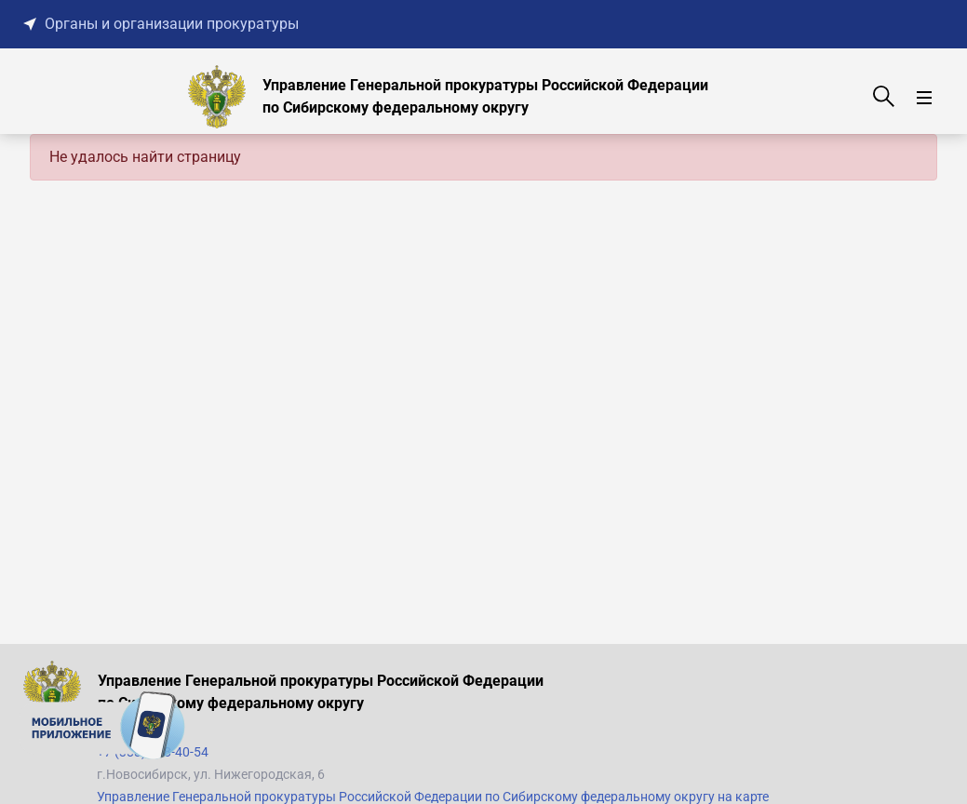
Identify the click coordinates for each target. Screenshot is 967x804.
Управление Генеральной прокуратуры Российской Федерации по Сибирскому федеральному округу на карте (433, 796)
